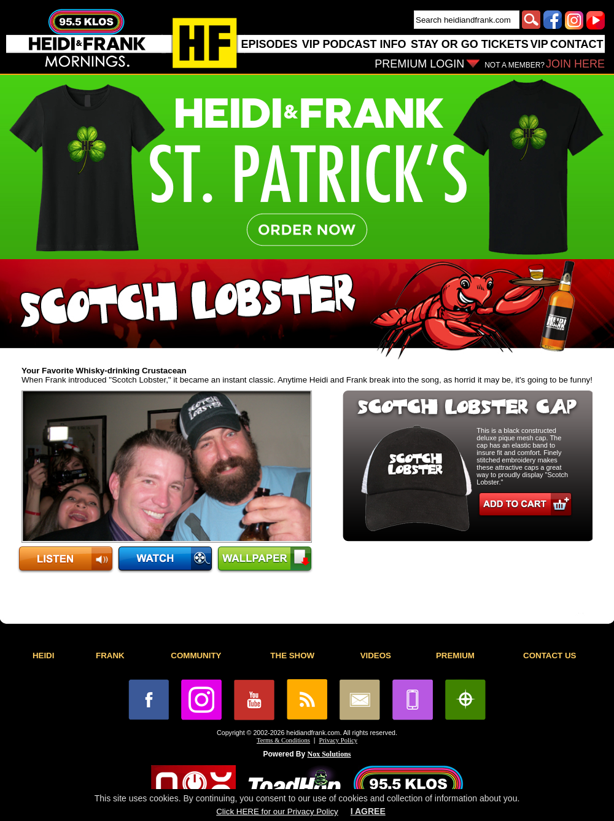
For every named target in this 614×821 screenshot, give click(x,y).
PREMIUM (455, 655)
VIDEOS (375, 655)
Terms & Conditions (283, 740)
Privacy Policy (338, 740)
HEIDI (44, 655)
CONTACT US (549, 655)
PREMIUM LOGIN (419, 63)
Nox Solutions (329, 754)
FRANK (110, 655)
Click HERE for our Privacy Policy (277, 811)
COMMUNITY (196, 655)
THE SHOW (292, 655)
